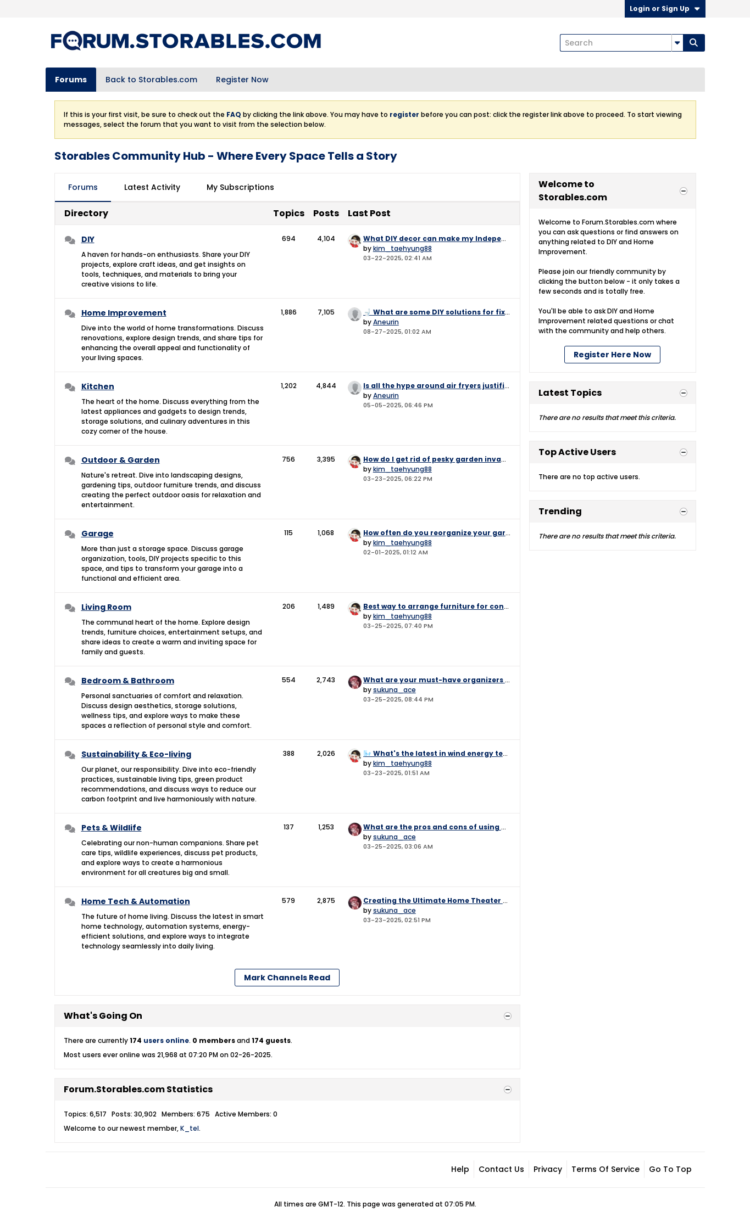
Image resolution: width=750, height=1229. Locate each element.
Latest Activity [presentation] (152, 187)
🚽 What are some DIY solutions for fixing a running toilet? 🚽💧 (481, 312)
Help (460, 1169)
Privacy (548, 1169)
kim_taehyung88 (402, 248)
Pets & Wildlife (111, 827)
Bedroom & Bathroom (127, 680)
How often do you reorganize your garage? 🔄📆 (452, 532)
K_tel (189, 1128)
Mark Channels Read (287, 977)
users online (166, 1040)
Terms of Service (605, 1169)
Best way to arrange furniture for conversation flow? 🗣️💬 (471, 606)
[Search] (621, 43)
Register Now (242, 79)
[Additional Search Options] (677, 43)
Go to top (670, 1169)
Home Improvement (123, 312)
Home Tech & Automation (135, 901)
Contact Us (501, 1169)
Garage (97, 533)
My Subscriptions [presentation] (240, 187)
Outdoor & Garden (120, 459)
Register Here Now (612, 354)
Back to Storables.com (151, 79)
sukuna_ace (394, 689)
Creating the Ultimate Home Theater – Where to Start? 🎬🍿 (475, 900)
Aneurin (386, 322)
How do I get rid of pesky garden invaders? (442, 459)
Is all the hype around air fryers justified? (440, 385)
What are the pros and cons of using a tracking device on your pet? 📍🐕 (498, 827)
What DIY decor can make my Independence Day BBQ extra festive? (489, 238)
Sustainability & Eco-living (136, 754)
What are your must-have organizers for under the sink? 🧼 (474, 679)
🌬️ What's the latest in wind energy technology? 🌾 (458, 753)
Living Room (106, 607)
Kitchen (97, 386)
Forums (71, 79)
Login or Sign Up (665, 8)
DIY (88, 239)
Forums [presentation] (83, 187)
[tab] (83, 187)
